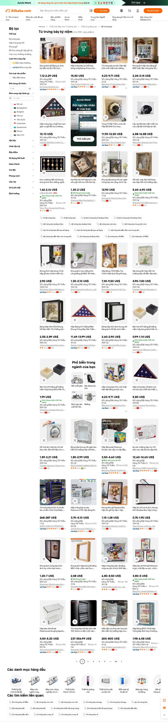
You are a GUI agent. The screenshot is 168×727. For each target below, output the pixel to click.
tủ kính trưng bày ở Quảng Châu (95, 218)
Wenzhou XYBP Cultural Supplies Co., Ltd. (145, 468)
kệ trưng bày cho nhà (43, 702)
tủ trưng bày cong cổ (43, 714)
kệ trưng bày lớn (17, 708)
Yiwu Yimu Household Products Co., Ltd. (53, 208)
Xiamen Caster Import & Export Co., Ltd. (84, 345)
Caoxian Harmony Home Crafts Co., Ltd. (53, 465)
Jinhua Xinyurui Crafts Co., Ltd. (84, 528)
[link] (164, 700)
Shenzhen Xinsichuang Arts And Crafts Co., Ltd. (53, 584)
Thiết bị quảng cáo (89, 26)
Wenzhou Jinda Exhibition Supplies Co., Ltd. (145, 591)
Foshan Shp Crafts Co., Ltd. (113, 587)
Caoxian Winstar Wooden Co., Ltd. (145, 289)
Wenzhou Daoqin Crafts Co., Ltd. (115, 470)
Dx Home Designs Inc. (49, 87)
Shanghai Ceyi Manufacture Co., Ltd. (145, 203)
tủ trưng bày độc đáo (127, 708)
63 (116, 661)
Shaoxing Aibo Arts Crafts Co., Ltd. (145, 647)
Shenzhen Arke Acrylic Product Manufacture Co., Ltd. (145, 142)
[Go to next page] (121, 661)
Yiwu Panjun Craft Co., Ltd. (144, 526)
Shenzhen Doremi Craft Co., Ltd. (115, 289)
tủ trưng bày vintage (92, 702)
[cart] (130, 11)
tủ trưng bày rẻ (90, 714)
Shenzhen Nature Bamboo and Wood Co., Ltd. (53, 289)
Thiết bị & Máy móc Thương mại (63, 26)
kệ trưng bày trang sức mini (134, 224)
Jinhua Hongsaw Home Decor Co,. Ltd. (53, 345)
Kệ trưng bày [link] (106, 26)
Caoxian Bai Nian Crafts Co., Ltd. (53, 142)
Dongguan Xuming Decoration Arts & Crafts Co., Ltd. (115, 198)
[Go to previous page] (76, 661)
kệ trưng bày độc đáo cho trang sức (123, 230)
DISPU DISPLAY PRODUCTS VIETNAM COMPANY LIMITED (53, 526)
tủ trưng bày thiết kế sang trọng (65, 708)
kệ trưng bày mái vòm (107, 224)
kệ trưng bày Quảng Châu (51, 224)
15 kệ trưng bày (47, 218)
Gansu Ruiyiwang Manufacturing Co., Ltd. (145, 84)
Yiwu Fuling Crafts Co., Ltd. (82, 84)
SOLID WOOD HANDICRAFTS (83, 465)
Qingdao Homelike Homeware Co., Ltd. (84, 586)
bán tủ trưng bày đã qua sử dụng (54, 230)
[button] (91, 10)
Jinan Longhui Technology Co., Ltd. (145, 405)
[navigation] (21, 344)
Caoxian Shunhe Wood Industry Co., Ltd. (115, 345)
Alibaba (42, 26)
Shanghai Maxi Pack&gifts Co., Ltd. (84, 200)
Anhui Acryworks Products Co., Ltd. (53, 649)
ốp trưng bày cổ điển (114, 236)
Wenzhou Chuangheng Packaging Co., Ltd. (115, 84)
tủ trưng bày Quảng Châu (88, 236)
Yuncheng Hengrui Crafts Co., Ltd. (115, 526)
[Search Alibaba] (63, 10)
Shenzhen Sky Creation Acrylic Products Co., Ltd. (115, 142)
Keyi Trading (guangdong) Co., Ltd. (115, 647)
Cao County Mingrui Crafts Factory (145, 350)
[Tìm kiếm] (102, 10)
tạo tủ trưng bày (139, 702)
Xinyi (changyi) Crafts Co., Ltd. (83, 289)
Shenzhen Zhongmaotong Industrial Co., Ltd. (84, 649)
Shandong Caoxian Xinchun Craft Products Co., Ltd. (53, 410)
